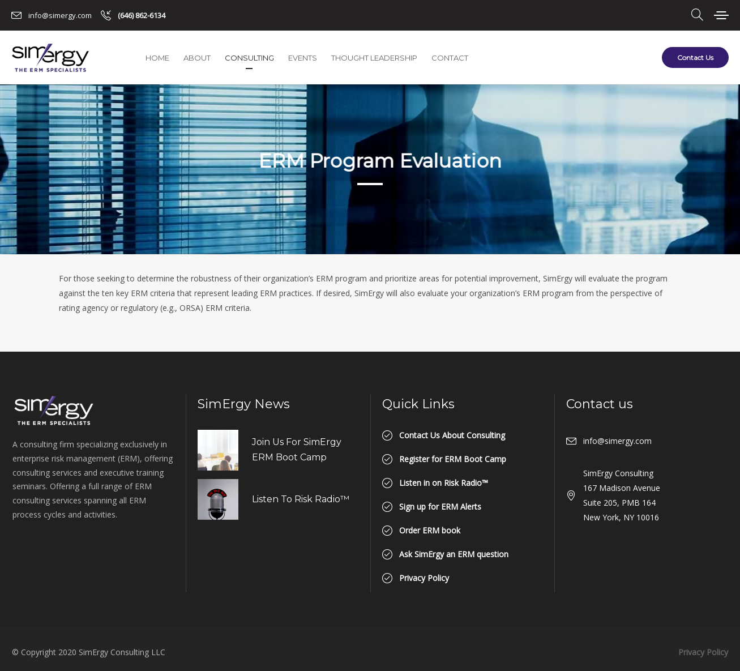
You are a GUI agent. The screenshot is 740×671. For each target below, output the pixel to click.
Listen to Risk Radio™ (300, 499)
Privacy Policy (703, 652)
